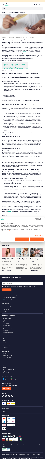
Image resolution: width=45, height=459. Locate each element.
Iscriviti (7, 289)
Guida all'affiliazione (7, 357)
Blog (7, 12)
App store (6, 379)
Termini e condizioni (7, 327)
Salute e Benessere (30, 37)
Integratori (6, 184)
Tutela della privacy (7, 321)
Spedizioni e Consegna (7, 306)
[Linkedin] (9, 396)
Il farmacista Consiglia (7, 372)
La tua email (4, 280)
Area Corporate (6, 353)
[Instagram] (6, 396)
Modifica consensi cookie (8, 332)
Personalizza (22, 239)
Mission (4, 342)
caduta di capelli (27, 123)
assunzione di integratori (25, 184)
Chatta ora (6, 388)
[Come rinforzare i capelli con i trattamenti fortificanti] (22, 252)
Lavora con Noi (6, 347)
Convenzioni (5, 359)
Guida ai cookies (6, 323)
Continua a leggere (6, 270)
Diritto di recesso (6, 325)
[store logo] (7, 4)
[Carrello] (41, 4)
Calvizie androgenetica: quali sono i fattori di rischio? (15, 64)
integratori (6, 261)
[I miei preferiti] (39, 4)
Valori (4, 340)
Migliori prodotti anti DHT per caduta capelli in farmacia (36, 260)
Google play (14, 379)
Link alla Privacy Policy (13, 230)
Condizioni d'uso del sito (7, 328)
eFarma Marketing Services (8, 355)
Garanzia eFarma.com (7, 318)
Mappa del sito (6, 371)
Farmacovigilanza (6, 343)
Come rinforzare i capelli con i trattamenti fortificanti (21, 260)
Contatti (5, 311)
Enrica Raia (21, 37)
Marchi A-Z (5, 365)
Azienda (4, 338)
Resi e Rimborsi (6, 309)
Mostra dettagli (38, 235)
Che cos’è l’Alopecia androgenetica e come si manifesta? (15, 62)
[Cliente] (34, 4)
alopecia (25, 51)
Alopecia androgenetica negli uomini (11, 67)
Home (3, 12)
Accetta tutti (36, 239)
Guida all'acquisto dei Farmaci (8, 369)
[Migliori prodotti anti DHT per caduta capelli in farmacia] (36, 252)
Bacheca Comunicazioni (7, 345)
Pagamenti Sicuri (6, 319)
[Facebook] (3, 396)
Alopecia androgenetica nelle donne (11, 65)
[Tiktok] (12, 396)
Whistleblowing (6, 330)
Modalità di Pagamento (7, 307)
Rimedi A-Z (5, 367)
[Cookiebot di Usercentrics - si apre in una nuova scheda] (35, 219)
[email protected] (29, 458)
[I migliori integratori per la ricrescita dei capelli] (8, 252)
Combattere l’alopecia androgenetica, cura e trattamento (16, 68)
